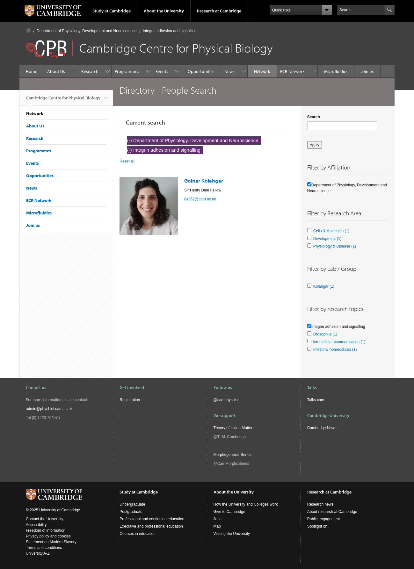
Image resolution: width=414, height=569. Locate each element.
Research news (320, 504)
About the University (164, 11)
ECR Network (292, 71)
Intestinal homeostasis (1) (335, 349)
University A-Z (38, 553)
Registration (130, 400)
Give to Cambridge (229, 511)
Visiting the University (232, 533)
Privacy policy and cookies (48, 536)
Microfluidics (336, 71)
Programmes (127, 71)
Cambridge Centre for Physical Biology (63, 100)
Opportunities (201, 71)
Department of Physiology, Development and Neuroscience (87, 31)
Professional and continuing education (152, 519)
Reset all (127, 161)
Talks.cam (315, 400)
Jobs (218, 519)
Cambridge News (322, 428)
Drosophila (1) (325, 334)
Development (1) (327, 238)
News (229, 71)
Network (262, 71)
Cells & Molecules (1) (331, 231)
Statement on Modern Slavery (51, 542)
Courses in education (138, 533)
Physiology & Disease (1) (334, 246)
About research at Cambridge (332, 511)
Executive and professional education (151, 526)
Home (28, 30)
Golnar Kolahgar (203, 180)
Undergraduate (132, 504)
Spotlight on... (318, 526)
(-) (130, 140)
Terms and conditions (44, 547)
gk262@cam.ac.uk (200, 199)
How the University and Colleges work (246, 504)
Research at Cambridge (219, 11)
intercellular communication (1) (339, 342)
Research (89, 71)
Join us (367, 71)
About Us (56, 71)
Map (217, 526)
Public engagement (323, 519)
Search (313, 117)
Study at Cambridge (111, 11)
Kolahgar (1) (323, 286)
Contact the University (44, 519)
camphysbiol (228, 400)
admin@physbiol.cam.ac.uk (49, 409)
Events (162, 71)
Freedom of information (45, 530)
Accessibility (36, 524)
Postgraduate (131, 511)
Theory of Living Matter (233, 428)
